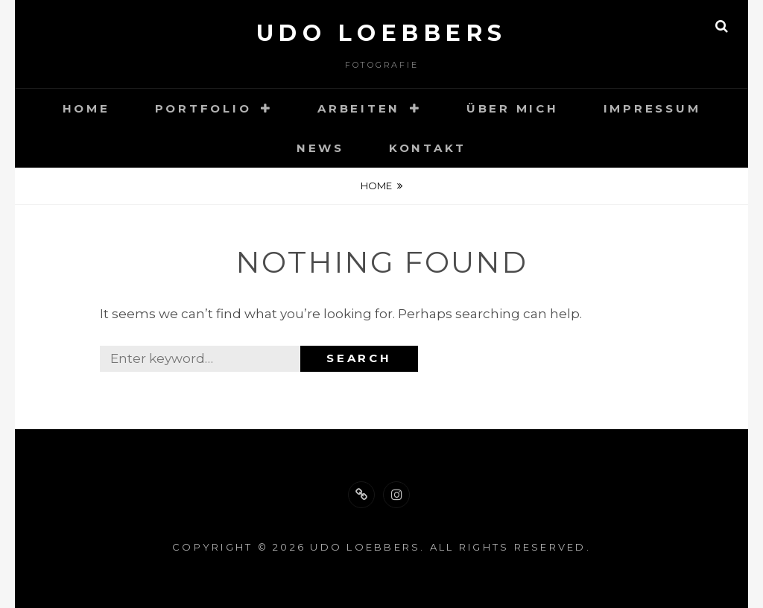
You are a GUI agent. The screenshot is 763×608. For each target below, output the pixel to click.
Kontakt (427, 148)
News (320, 148)
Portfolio (203, 108)
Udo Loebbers (381, 33)
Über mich (512, 108)
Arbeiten (358, 108)
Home (86, 108)
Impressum (652, 108)
